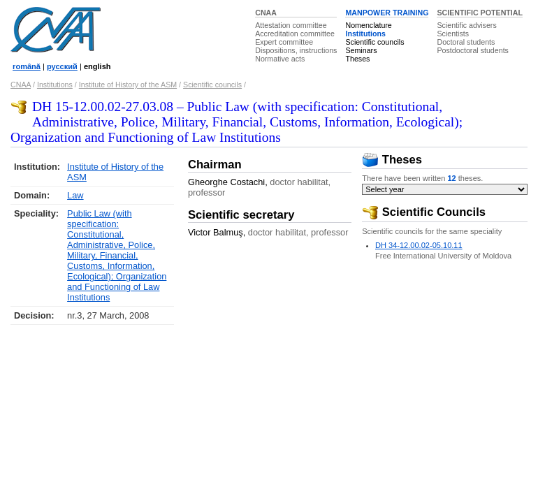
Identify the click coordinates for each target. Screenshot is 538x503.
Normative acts (280, 58)
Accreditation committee (295, 33)
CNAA (266, 12)
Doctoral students (466, 42)
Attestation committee (290, 25)
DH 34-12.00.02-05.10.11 (419, 245)
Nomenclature (368, 25)
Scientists (453, 33)
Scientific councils (374, 42)
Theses (357, 58)
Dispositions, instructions (296, 50)
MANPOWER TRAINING (386, 12)
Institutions (365, 33)
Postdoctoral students (472, 50)
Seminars (361, 50)
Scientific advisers (466, 25)
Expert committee (284, 42)
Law (75, 195)
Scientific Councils (424, 212)
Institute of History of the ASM (128, 84)
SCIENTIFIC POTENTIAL (480, 12)
